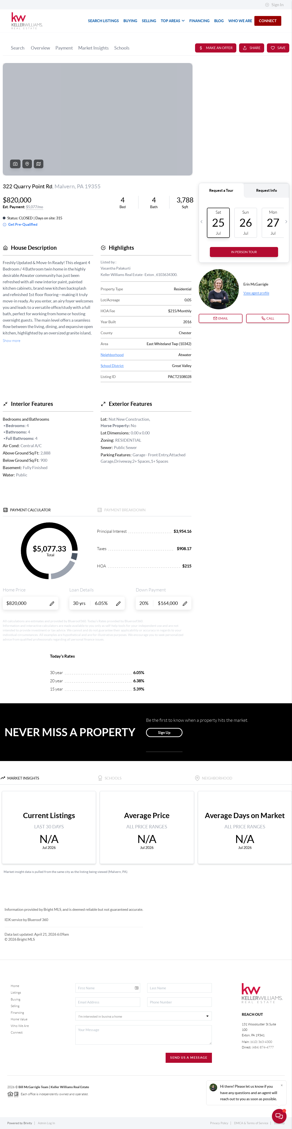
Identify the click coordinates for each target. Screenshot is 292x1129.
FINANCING (199, 21)
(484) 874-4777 (263, 1047)
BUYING (130, 21)
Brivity (27, 1123)
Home (15, 986)
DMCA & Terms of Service (251, 1123)
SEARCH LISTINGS (103, 21)
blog (219, 21)
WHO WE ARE (240, 21)
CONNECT (268, 21)
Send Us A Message (188, 1057)
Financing (17, 1012)
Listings (16, 992)
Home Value (19, 1019)
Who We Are (20, 1026)
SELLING (149, 21)
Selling (15, 1006)
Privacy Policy (219, 1123)
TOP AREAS (173, 21)
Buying (15, 999)
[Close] (282, 1085)
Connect (17, 1032)
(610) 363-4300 (261, 1042)
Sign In (274, 5)
